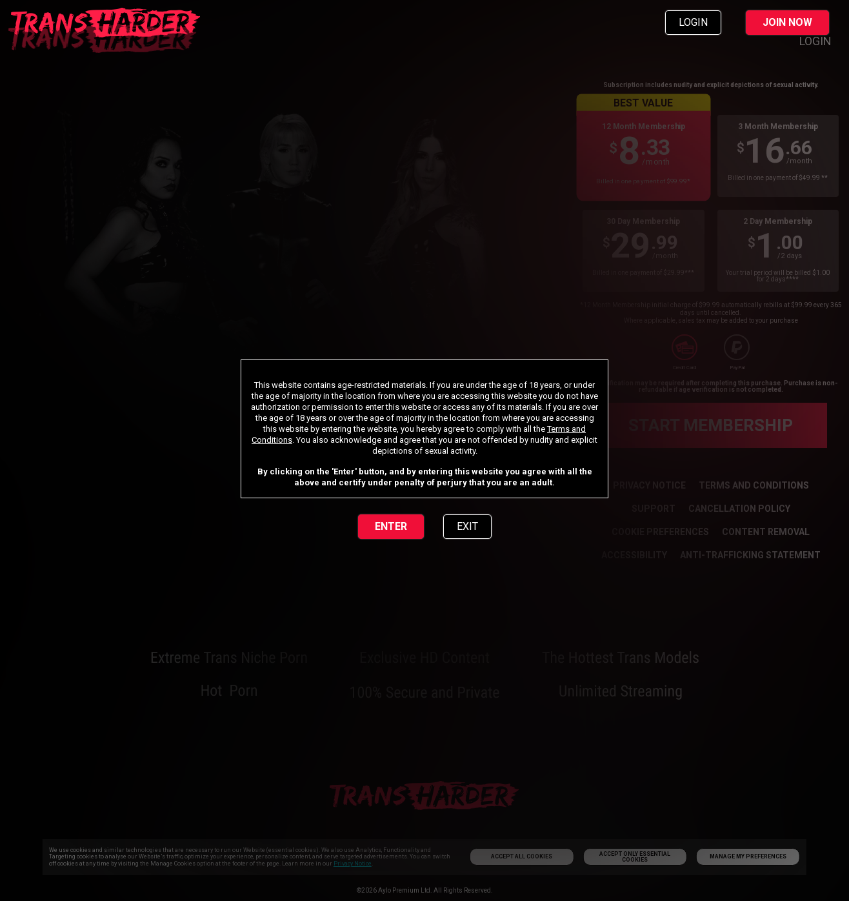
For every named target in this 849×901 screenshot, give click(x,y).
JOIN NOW (787, 22)
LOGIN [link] (693, 22)
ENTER (391, 526)
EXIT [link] (467, 526)
